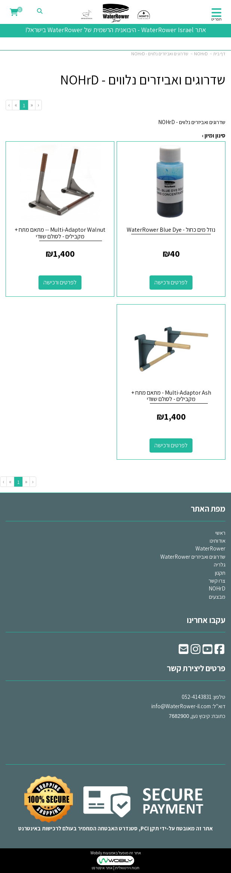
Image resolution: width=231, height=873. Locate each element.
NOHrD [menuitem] (217, 588)
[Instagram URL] (195, 651)
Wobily (96, 852)
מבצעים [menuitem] (217, 596)
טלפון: (219, 696)
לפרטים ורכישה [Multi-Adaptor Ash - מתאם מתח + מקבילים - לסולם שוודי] (171, 445)
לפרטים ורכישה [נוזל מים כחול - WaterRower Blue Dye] (171, 282)
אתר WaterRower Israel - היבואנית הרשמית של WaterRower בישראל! (115, 29)
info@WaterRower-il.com (181, 706)
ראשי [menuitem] (220, 532)
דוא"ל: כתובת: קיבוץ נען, (188, 706)
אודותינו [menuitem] (217, 540)
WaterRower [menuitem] (210, 548)
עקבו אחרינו (206, 620)
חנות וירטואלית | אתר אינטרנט (115, 867)
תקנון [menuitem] (220, 572)
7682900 (179, 716)
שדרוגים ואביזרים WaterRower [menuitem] (192, 556)
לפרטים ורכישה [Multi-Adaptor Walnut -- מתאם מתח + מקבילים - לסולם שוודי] (60, 282)
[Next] (15, 104)
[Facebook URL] (219, 651)
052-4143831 (197, 696)
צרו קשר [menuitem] (217, 580)
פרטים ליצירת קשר (196, 668)
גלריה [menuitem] (219, 564)
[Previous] (31, 104)
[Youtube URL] (207, 651)
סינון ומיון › (213, 135)
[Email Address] (183, 651)
